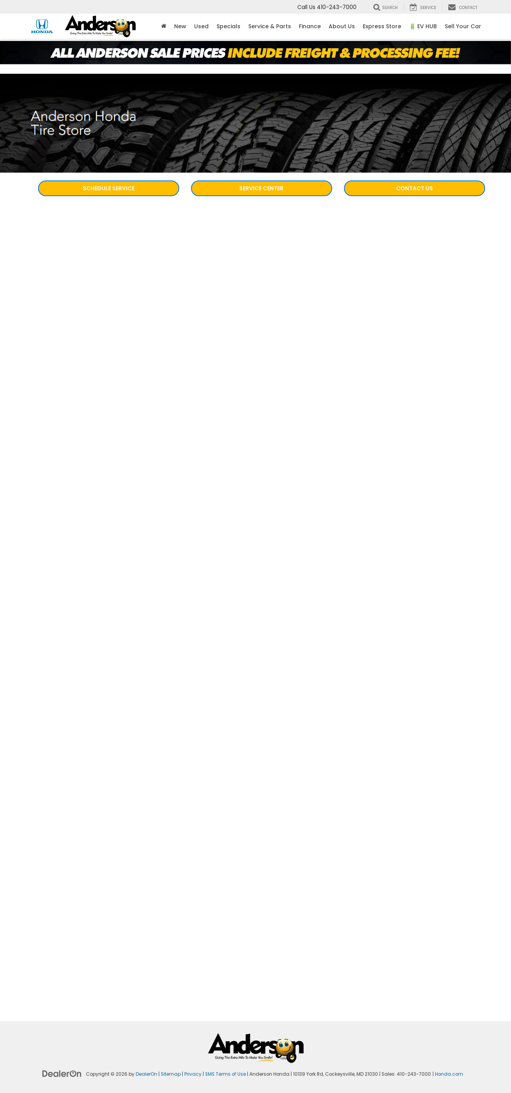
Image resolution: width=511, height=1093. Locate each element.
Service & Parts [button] (269, 26)
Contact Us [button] (414, 188)
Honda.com (449, 1074)
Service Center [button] (261, 188)
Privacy (193, 1074)
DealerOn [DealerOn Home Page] (146, 1074)
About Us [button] (342, 26)
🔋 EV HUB (423, 26)
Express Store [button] (382, 26)
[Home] (163, 26)
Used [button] (201, 26)
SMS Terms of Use (225, 1074)
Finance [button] (310, 26)
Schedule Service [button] (109, 188)
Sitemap (171, 1074)
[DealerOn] (62, 1073)
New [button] (180, 26)
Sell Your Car (463, 26)
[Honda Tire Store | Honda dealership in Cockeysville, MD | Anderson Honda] (255, 594)
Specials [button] (228, 26)
